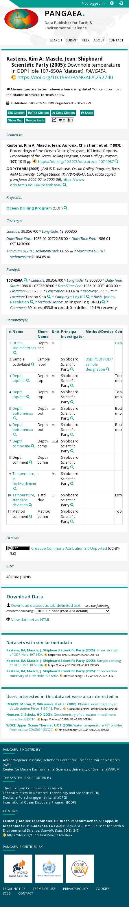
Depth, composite (21, 444)
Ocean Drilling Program (29, 208)
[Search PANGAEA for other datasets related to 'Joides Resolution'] (32, 302)
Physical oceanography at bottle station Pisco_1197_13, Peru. (61, 706)
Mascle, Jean (60, 58)
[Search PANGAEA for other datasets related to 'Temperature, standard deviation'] (30, 505)
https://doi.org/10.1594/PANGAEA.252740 (65, 77)
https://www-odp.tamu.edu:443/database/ (47, 182)
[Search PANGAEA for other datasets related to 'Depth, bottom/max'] (15, 418)
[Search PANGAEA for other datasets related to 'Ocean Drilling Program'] (65, 208)
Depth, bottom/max (22, 411)
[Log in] (120, 3)
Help (86, 40)
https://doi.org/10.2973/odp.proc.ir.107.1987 (76, 161)
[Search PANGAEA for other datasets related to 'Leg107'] (88, 296)
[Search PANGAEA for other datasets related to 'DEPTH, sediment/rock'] (15, 352)
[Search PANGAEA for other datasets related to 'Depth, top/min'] (28, 380)
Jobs (7, 893)
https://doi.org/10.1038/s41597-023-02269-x (39, 835)
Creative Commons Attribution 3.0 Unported (69, 548)
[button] (62, 120)
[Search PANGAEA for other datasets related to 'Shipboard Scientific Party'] (72, 369)
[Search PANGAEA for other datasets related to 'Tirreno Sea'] (49, 296)
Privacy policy (75, 888)
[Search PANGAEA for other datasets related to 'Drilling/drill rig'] (103, 302)
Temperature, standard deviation (23, 500)
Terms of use (44, 888)
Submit (72, 40)
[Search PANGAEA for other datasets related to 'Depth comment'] (30, 462)
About (99, 40)
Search (56, 40)
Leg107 (79, 296)
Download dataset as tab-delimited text (45, 605)
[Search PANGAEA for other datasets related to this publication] (116, 161)
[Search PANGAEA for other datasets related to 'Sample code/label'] (32, 364)
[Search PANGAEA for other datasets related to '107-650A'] (25, 280)
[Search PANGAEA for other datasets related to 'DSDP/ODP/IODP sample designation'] (107, 369)
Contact (116, 40)
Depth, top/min (18, 378)
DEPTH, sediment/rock (24, 345)
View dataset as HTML (30, 619)
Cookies (103, 888)
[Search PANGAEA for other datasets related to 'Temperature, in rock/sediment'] (15, 488)
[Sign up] (111, 3)
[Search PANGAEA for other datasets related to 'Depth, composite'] (32, 446)
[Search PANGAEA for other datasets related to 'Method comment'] (30, 516)
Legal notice (14, 888)
